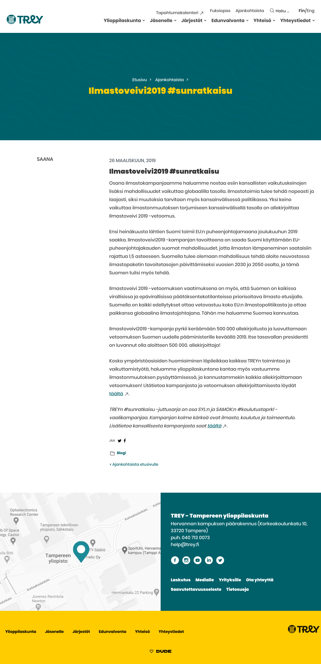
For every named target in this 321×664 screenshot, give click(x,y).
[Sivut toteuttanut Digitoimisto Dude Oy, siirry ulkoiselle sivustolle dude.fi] (160, 652)
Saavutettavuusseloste (196, 590)
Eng (310, 11)
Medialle (205, 580)
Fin (302, 11)
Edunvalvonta (228, 20)
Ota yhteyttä (260, 580)
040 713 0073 (196, 538)
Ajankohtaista (250, 11)
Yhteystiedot (295, 20)
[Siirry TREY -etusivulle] (304, 632)
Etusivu (139, 80)
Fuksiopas (220, 11)
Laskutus (181, 580)
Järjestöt (191, 20)
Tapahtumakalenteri (177, 13)
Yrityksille (230, 580)
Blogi (121, 453)
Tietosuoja (237, 590)
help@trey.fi (185, 545)
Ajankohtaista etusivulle (133, 465)
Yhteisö (262, 20)
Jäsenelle (161, 20)
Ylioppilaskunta (122, 20)
